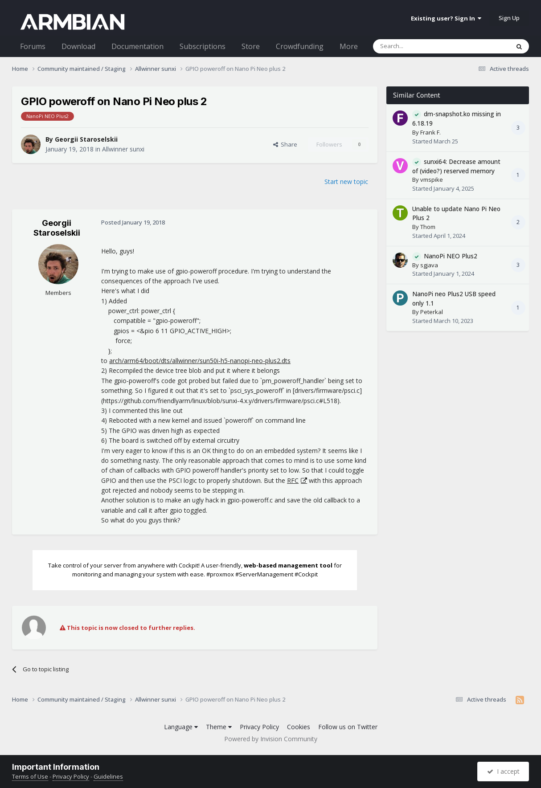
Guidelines (108, 776)
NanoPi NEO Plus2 (450, 256)
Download (78, 46)
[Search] (419, 46)
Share (285, 144)
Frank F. (430, 132)
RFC (293, 480)
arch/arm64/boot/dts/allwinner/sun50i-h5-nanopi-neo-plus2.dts (200, 360)
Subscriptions (202, 46)
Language (181, 727)
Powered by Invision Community (270, 739)
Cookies (298, 727)
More (349, 46)
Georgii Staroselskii (86, 139)
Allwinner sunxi (123, 149)
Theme (219, 727)
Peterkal (431, 312)
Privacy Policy (259, 727)
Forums (32, 46)
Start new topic (346, 181)
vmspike (431, 180)
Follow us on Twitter (347, 727)
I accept (503, 771)
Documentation (137, 46)
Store (251, 46)
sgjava (429, 265)
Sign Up (509, 18)
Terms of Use (30, 776)
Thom (427, 227)
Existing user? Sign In (446, 18)
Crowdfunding (300, 46)
